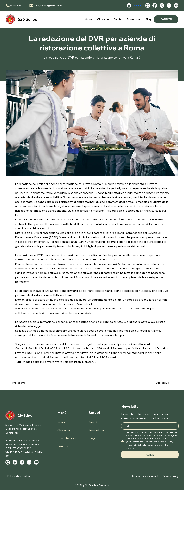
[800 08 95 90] (16, 5)
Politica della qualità (18, 476)
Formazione (96, 430)
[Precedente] (22, 383)
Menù (62, 413)
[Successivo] (158, 383)
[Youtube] (176, 5)
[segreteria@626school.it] (46, 5)
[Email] (148, 426)
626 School (28, 19)
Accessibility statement (145, 476)
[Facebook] (154, 5)
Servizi (94, 413)
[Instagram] (147, 5)
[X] (162, 5)
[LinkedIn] (169, 5)
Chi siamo (63, 430)
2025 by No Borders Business (92, 485)
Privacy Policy (170, 476)
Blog (92, 438)
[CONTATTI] (166, 19)
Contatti (62, 446)
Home (61, 422)
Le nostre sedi (66, 438)
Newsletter (130, 406)
